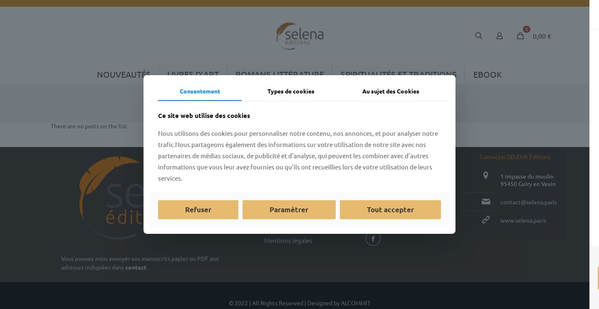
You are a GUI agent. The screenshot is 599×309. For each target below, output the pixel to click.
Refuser (198, 209)
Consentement (200, 91)
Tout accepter (390, 209)
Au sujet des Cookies (390, 91)
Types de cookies (290, 91)
